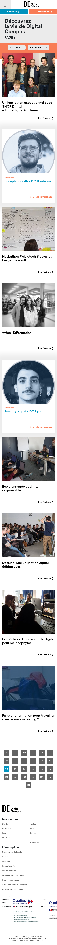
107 (28, 784)
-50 (24, 752)
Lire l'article (46, 118)
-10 (6, 760)
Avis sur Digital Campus (12, 889)
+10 (6, 776)
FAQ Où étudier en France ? (14, 875)
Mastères (6, 861)
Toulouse (34, 838)
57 (24, 768)
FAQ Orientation (9, 870)
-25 (41, 752)
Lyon (4, 833)
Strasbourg (35, 842)
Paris (32, 828)
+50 (42, 776)
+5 (41, 768)
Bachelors (6, 856)
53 (41, 760)
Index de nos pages (10, 880)
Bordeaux (6, 828)
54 (50, 760)
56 (15, 768)
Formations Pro (8, 866)
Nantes (33, 824)
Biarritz (5, 824)
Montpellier (7, 838)
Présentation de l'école (12, 852)
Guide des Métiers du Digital (14, 884)
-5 (24, 760)
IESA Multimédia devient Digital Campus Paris (28, 942)
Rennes (33, 833)
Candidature (44, 11)
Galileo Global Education (28, 941)
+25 (24, 776)
